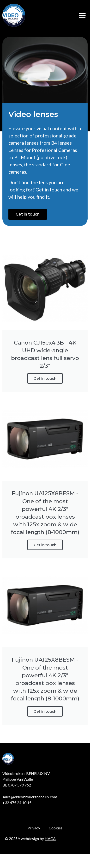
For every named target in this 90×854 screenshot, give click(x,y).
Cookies (55, 828)
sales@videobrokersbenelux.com (29, 796)
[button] (82, 15)
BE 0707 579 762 (16, 785)
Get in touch (45, 378)
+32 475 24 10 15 (16, 802)
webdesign (30, 838)
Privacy (34, 828)
